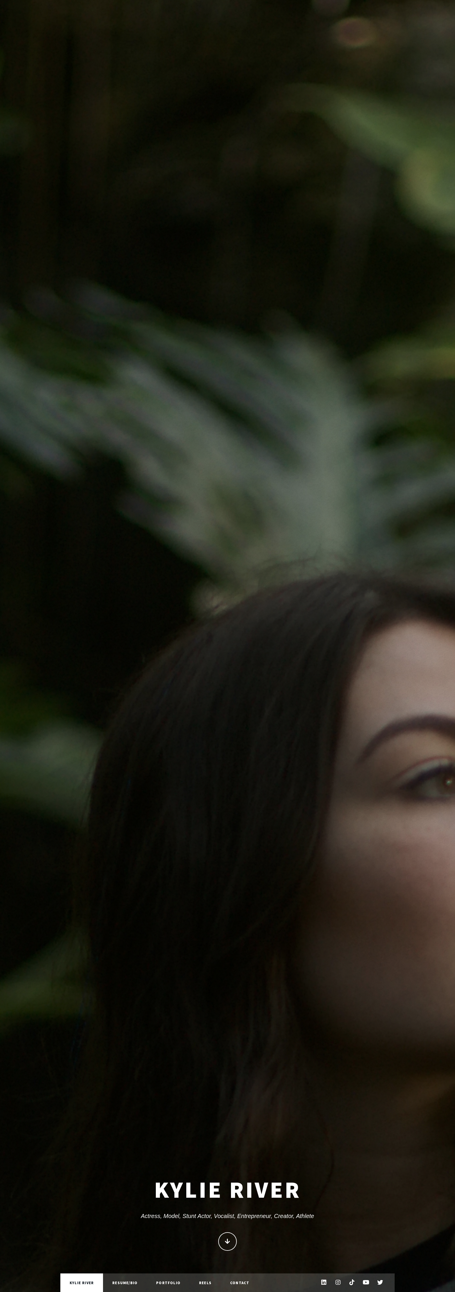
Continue (227, 1244)
